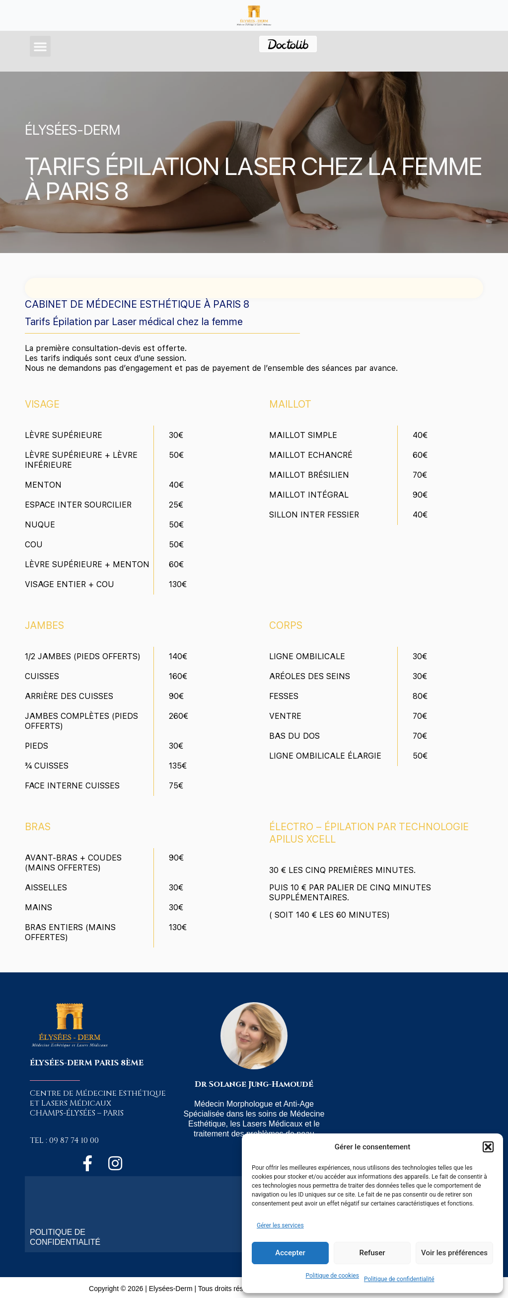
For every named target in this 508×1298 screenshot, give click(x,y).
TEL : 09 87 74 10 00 (64, 1140)
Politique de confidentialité (399, 1279)
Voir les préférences (454, 1252)
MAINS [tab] (38, 907)
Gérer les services (280, 1225)
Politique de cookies (332, 1275)
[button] (488, 1147)
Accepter (290, 1252)
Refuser (372, 1252)
